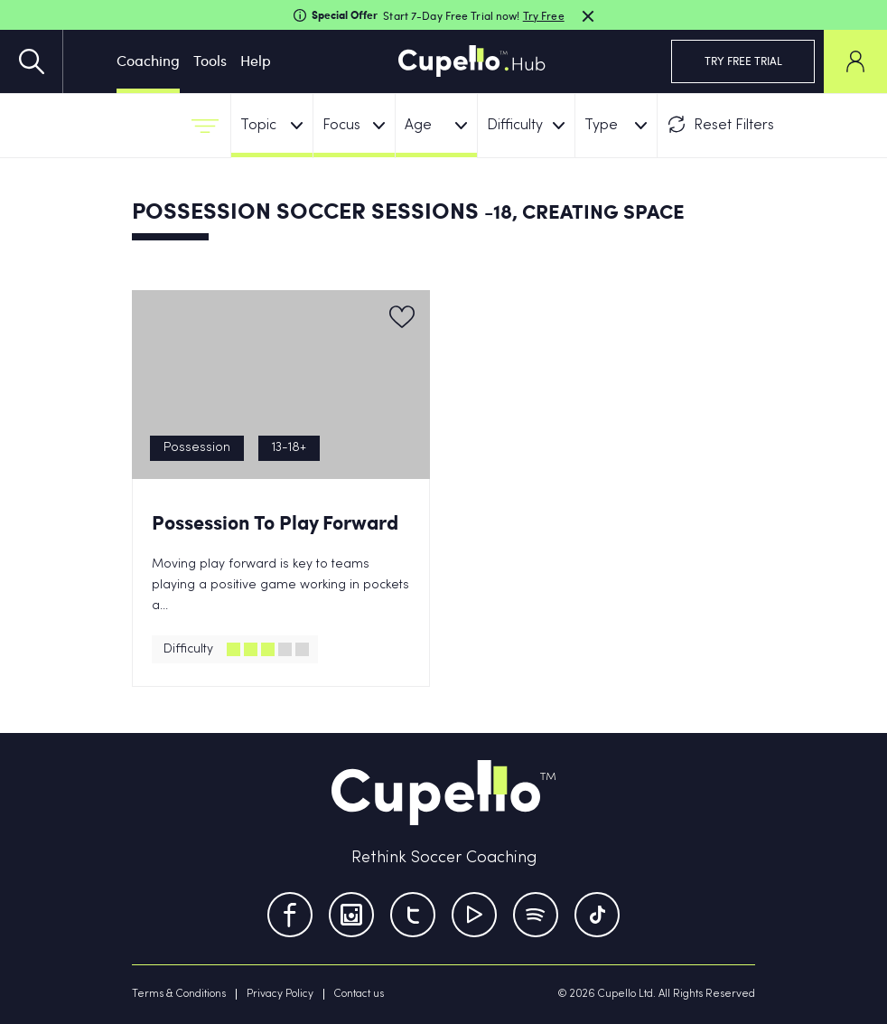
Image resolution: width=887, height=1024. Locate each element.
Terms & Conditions (179, 994)
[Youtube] (474, 914)
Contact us (359, 994)
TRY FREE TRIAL (743, 60)
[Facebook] (290, 914)
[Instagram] (351, 914)
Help (255, 60)
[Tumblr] (535, 914)
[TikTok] (597, 914)
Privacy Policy (280, 994)
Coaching (148, 60)
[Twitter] (412, 914)
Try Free (544, 15)
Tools (210, 60)
